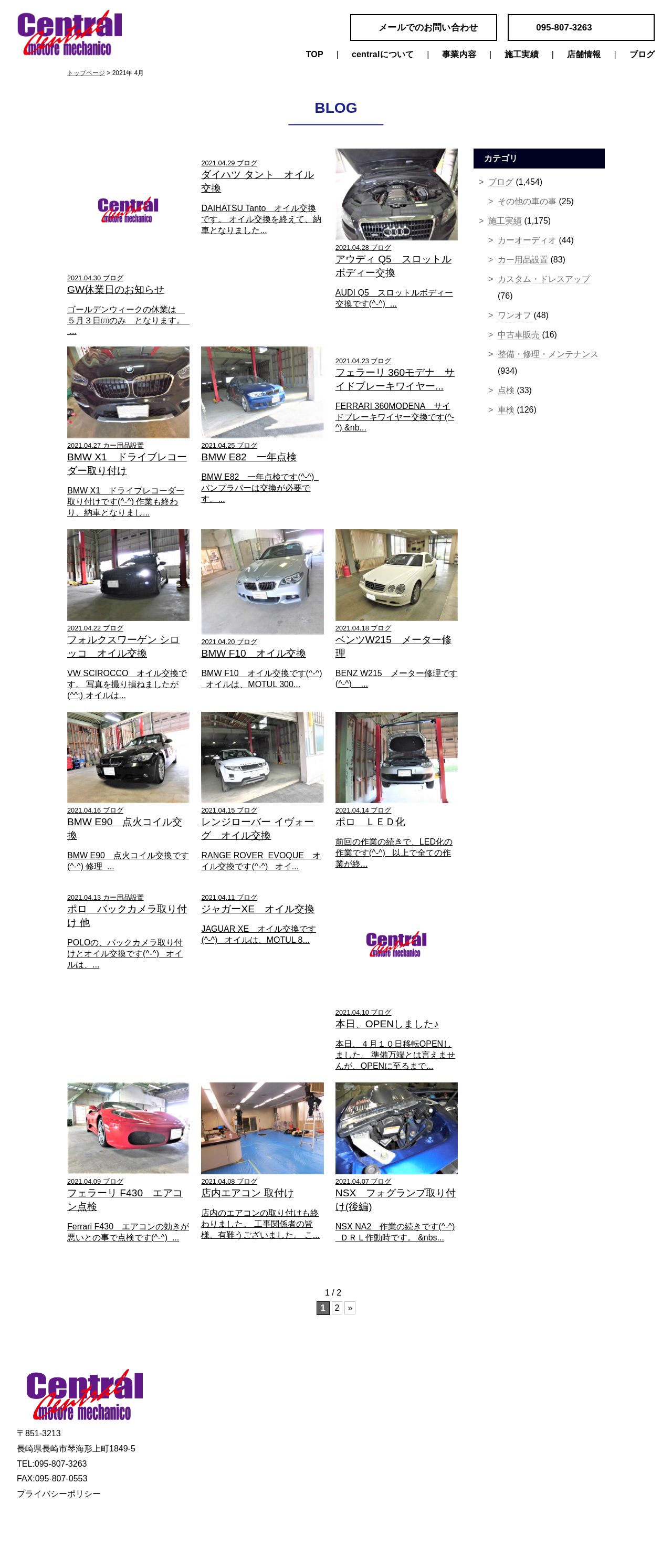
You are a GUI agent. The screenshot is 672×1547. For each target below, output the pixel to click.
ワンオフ (514, 315)
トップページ (86, 73)
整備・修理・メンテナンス (548, 354)
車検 (506, 409)
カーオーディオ (527, 240)
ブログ (642, 54)
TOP (314, 54)
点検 (506, 390)
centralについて (383, 54)
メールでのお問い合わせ (428, 28)
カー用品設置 (523, 259)
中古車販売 (519, 334)
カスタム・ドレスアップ (544, 279)
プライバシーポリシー (59, 1493)
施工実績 (522, 54)
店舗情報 (584, 54)
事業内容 (459, 54)
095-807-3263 (564, 28)
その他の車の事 (527, 201)
